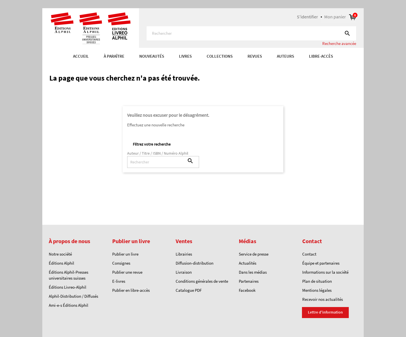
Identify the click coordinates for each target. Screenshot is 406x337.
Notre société (60, 254)
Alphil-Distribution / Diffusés (73, 296)
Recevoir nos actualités (322, 299)
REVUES (255, 56)
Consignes (121, 263)
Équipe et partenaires (320, 263)
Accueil (81, 56)
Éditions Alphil (61, 263)
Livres (185, 56)
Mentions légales (317, 290)
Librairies (184, 254)
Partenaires (249, 281)
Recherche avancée (339, 43)
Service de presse (253, 254)
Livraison (184, 272)
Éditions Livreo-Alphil (67, 287)
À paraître (114, 56)
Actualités (247, 263)
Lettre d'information (325, 312)
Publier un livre (125, 254)
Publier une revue (127, 272)
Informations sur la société (325, 272)
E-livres (118, 281)
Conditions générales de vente (202, 281)
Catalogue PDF (189, 290)
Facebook (247, 290)
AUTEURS (285, 56)
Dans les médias (253, 272)
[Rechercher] (251, 33)
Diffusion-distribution (194, 263)
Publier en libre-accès (131, 290)
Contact (309, 254)
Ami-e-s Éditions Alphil (68, 305)
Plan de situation (317, 281)
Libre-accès (321, 56)
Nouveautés (151, 56)
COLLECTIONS (220, 56)
